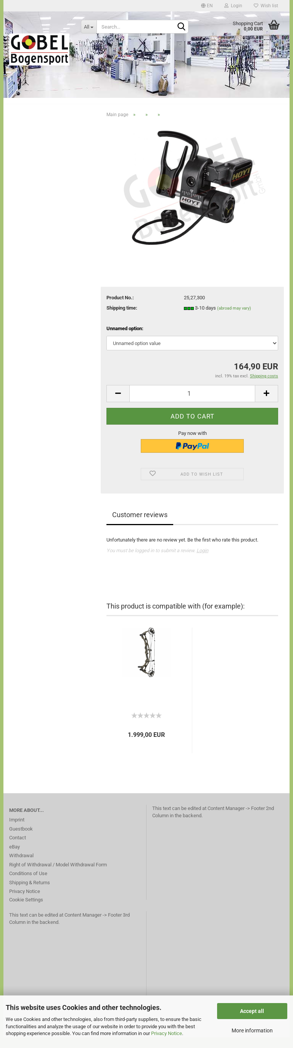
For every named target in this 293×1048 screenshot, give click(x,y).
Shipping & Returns (29, 893)
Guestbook (21, 839)
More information (252, 1030)
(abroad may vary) (234, 319)
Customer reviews (139, 525)
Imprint (16, 830)
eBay (14, 857)
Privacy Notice (166, 1033)
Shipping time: (121, 319)
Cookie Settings (26, 910)
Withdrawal (21, 866)
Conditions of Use (28, 884)
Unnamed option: (124, 339)
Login (233, 5)
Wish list (266, 5)
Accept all (252, 1011)
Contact (17, 848)
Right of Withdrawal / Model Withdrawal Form (58, 875)
